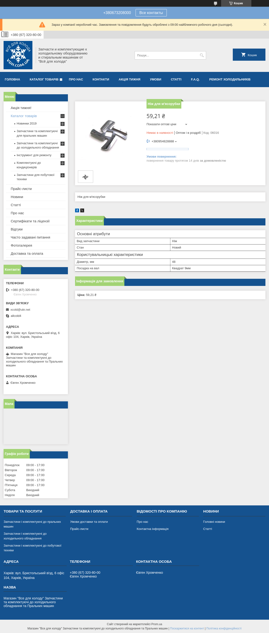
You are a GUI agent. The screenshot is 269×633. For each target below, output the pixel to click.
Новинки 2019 (26, 123)
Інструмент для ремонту (34, 155)
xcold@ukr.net (20, 309)
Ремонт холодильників (229, 79)
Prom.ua (156, 624)
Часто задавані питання (30, 237)
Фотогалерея (21, 245)
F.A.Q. (195, 79)
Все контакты (151, 13)
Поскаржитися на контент (187, 628)
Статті (176, 79)
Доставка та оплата (27, 253)
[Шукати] (202, 55)
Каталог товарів (44, 79)
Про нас (76, 79)
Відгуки (17, 229)
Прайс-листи (21, 189)
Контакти (101, 79)
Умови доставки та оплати (89, 521)
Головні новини (214, 521)
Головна (12, 79)
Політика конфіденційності (224, 628)
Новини (17, 197)
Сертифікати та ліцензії (30, 221)
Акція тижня (129, 79)
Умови (155, 79)
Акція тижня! (21, 108)
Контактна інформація (153, 529)
